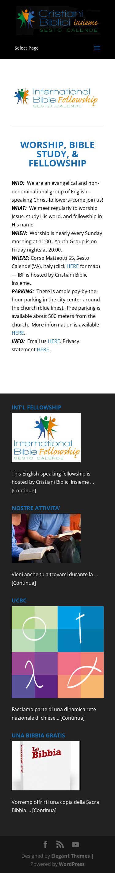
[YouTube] (75, 845)
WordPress (72, 864)
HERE (73, 266)
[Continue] (24, 490)
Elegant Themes (70, 855)
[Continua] (24, 583)
